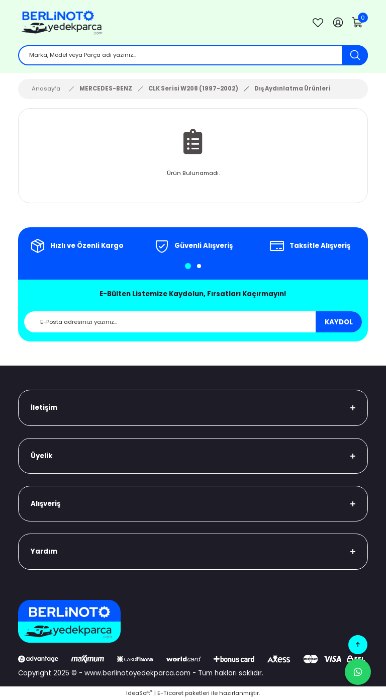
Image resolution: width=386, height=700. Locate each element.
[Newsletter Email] (193, 321)
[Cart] (358, 23)
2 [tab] (199, 266)
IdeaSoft (139, 693)
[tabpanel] (76, 246)
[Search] (193, 55)
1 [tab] (188, 266)
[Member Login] (338, 23)
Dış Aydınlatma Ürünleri (292, 88)
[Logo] (157, 23)
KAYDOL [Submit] (339, 322)
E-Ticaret (170, 693)
